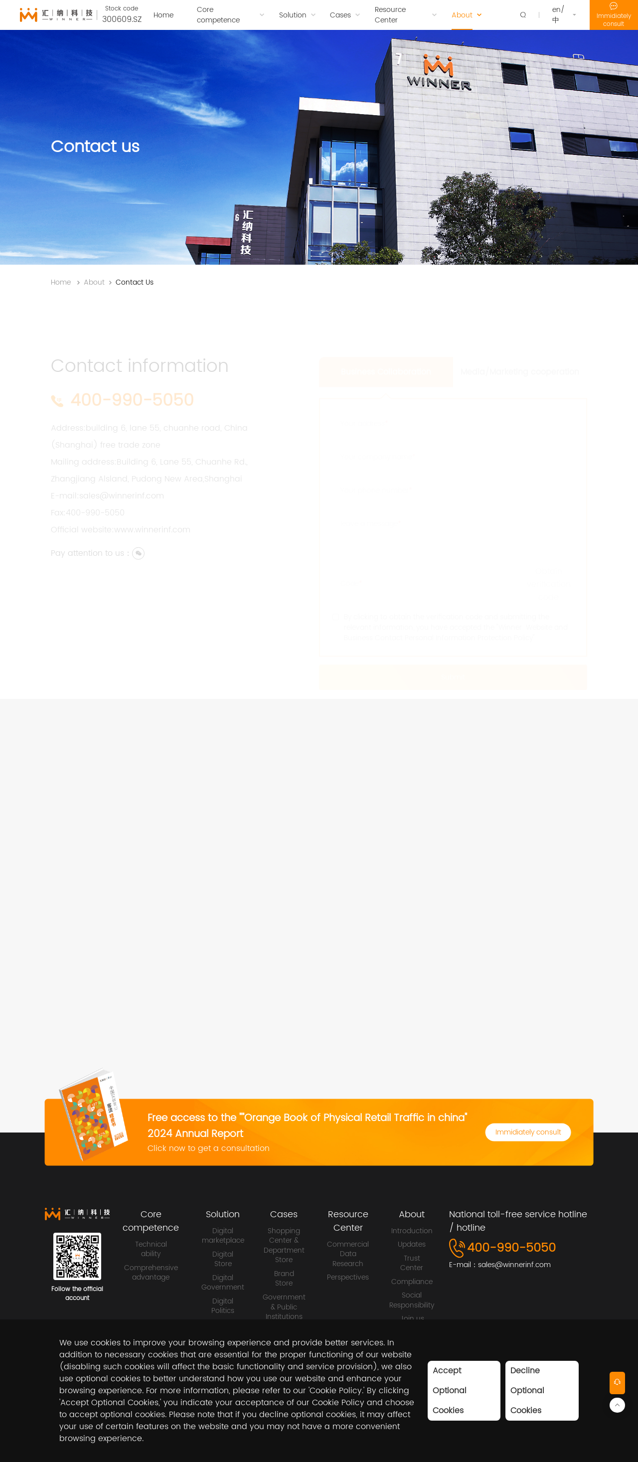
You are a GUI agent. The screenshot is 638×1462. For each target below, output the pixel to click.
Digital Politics (222, 1306)
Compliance (412, 1282)
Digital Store (222, 1259)
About (94, 282)
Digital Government (222, 1283)
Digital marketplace (223, 1236)
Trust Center (411, 1263)
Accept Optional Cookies (450, 1390)
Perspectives (348, 1278)
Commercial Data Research (348, 1254)
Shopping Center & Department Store (284, 1245)
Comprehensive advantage (151, 1273)
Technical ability (151, 1249)
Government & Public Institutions (284, 1307)
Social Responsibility (411, 1300)
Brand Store (284, 1279)
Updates (412, 1245)
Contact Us (135, 282)
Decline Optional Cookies (527, 1390)
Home (61, 282)
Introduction (412, 1231)
